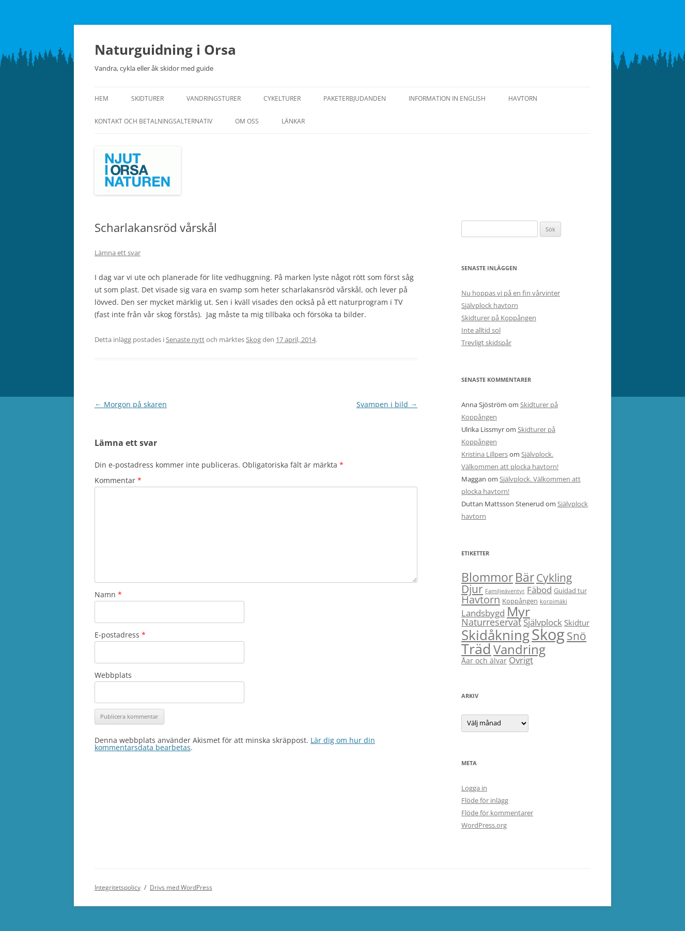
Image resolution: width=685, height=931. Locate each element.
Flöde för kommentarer (497, 812)
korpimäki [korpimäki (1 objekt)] (553, 601)
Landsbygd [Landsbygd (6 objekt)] (483, 613)
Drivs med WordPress (181, 887)
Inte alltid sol (481, 330)
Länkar (293, 121)
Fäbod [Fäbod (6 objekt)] (539, 590)
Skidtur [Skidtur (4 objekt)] (576, 622)
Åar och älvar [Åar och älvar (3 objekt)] (484, 660)
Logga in (474, 788)
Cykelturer (282, 98)
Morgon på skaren (131, 404)
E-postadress (120, 635)
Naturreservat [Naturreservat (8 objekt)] (491, 622)
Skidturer (147, 98)
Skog (253, 339)
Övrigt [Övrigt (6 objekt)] (521, 660)
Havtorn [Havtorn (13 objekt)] (480, 600)
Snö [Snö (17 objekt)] (576, 635)
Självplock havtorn (489, 305)
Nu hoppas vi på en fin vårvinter (510, 293)
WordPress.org (484, 825)
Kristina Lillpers (484, 454)
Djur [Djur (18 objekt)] (472, 588)
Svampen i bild (386, 404)
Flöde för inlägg (484, 800)
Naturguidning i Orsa (165, 49)
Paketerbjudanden (354, 98)
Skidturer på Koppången (498, 317)
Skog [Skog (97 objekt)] (548, 634)
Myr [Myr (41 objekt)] (518, 611)
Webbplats (113, 675)
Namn (108, 594)
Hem (101, 98)
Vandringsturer (213, 98)
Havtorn (522, 98)
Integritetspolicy (118, 887)
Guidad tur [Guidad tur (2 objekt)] (570, 590)
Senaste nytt (185, 339)
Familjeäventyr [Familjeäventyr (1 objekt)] (505, 591)
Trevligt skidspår (486, 342)
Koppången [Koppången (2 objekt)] (520, 601)
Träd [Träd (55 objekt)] (476, 648)
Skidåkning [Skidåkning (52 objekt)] (495, 635)
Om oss (247, 121)
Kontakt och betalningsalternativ (153, 121)
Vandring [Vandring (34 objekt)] (519, 649)
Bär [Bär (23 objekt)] (524, 577)
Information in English (447, 98)
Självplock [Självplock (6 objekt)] (542, 622)
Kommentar (118, 480)
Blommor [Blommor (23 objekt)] (487, 577)
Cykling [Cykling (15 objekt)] (554, 577)
